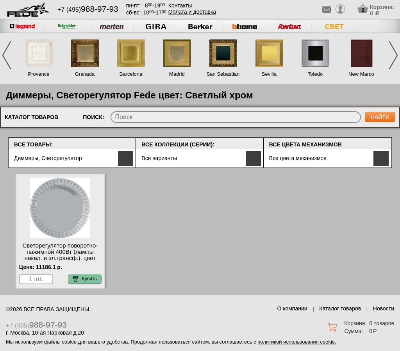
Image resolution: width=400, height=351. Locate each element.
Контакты (180, 5)
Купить (85, 279)
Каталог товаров (340, 308)
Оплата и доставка (192, 12)
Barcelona (131, 74)
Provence (39, 74)
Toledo (315, 74)
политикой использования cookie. (296, 342)
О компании (292, 308)
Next (393, 55)
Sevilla (269, 74)
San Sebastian (223, 74)
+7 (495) (87, 9)
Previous (6, 55)
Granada (85, 74)
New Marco (361, 74)
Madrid (177, 74)
